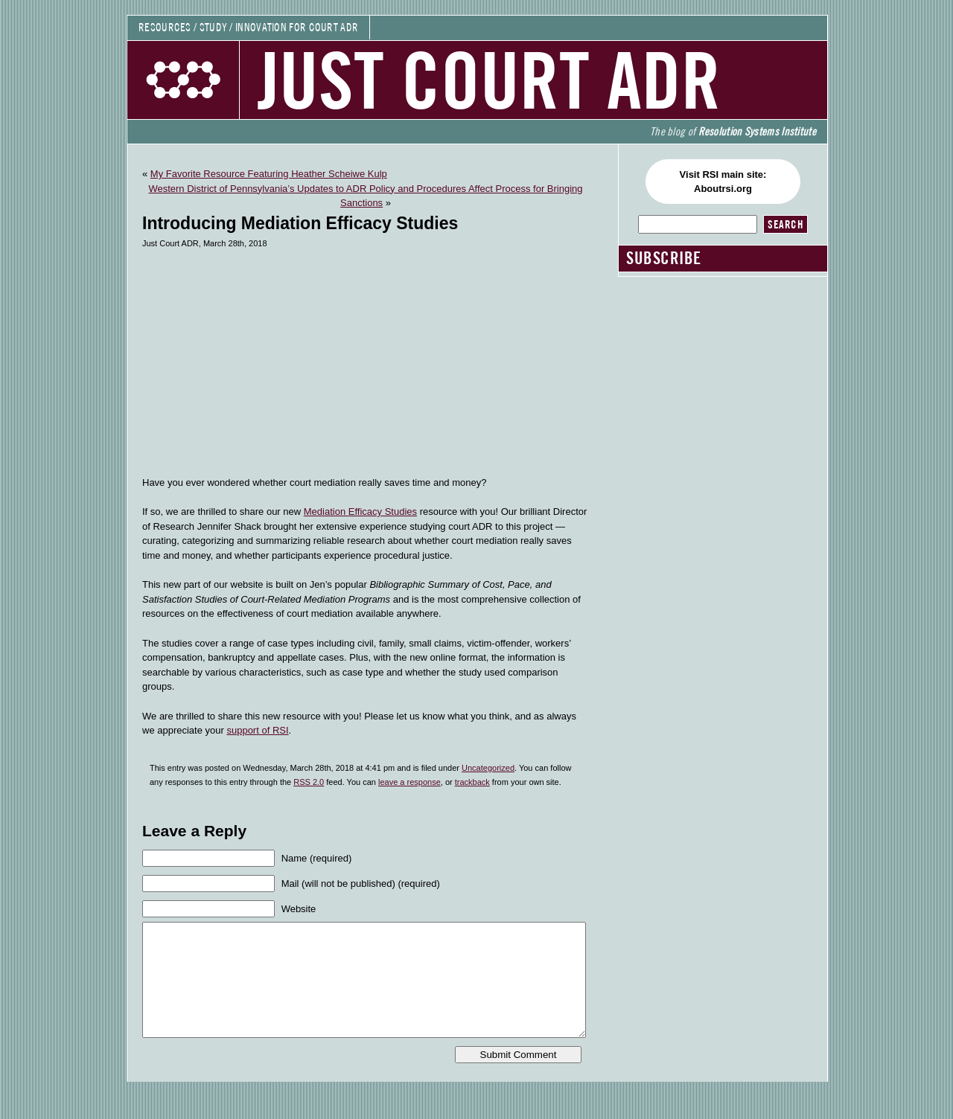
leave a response (409, 781)
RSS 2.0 (308, 781)
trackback (472, 781)
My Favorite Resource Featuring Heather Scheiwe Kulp (268, 173)
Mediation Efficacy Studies (360, 511)
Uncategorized (488, 767)
